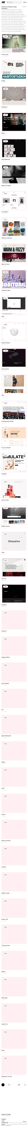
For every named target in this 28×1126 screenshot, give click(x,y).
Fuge (2, 552)
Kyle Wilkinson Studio (7, 421)
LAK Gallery (4, 212)
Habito (3, 81)
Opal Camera (5, 369)
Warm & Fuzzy (5, 264)
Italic (2, 395)
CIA (2, 709)
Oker (2, 316)
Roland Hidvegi (5, 343)
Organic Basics (5, 657)
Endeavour (4, 107)
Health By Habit (5, 290)
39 (19, 1085)
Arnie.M (3, 867)
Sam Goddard (5, 683)
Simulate (3, 474)
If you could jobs (6, 447)
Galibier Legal (5, 893)
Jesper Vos (4, 1024)
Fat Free (3, 578)
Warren (3, 971)
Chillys (3, 814)
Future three (4, 54)
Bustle (3, 762)
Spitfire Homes (5, 526)
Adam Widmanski (6, 736)
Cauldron (3, 605)
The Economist (5, 945)
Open (2, 1050)
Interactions (4, 1122)
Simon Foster (5, 500)
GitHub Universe (5, 840)
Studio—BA (4, 919)
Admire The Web (6, 1114)
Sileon (3, 133)
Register (3, 1119)
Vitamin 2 (4, 631)
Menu (25, 2)
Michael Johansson (6, 238)
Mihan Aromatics (6, 185)
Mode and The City (6, 1076)
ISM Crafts (4, 998)
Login (2, 1121)
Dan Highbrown (5, 159)
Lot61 (2, 788)
